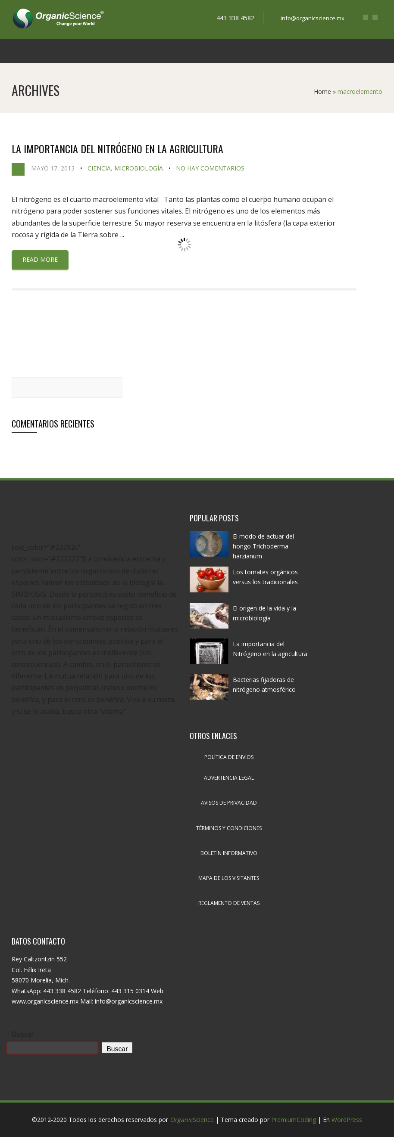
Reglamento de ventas (229, 903)
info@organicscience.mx (312, 18)
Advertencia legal (229, 777)
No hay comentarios (210, 168)
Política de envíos (228, 757)
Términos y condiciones (229, 828)
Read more (40, 259)
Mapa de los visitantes (228, 878)
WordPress (346, 1119)
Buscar (23, 1034)
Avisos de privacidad (229, 802)
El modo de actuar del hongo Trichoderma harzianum (263, 546)
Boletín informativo (228, 853)
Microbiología (138, 168)
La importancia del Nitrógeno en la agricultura (117, 148)
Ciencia (99, 168)
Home (322, 91)
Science (192, 1119)
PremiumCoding (293, 1119)
